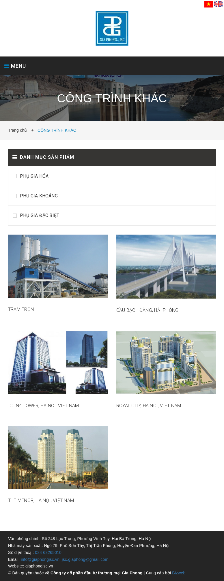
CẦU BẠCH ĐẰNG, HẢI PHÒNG (147, 310)
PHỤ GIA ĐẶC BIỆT (39, 215)
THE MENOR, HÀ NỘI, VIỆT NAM (41, 500)
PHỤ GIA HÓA (34, 176)
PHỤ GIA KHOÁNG (39, 196)
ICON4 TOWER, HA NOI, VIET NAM (43, 405)
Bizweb (178, 573)
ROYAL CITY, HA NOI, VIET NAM (148, 405)
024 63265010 (48, 552)
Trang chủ (18, 130)
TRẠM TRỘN (21, 309)
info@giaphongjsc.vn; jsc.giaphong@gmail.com (64, 559)
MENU (15, 65)
